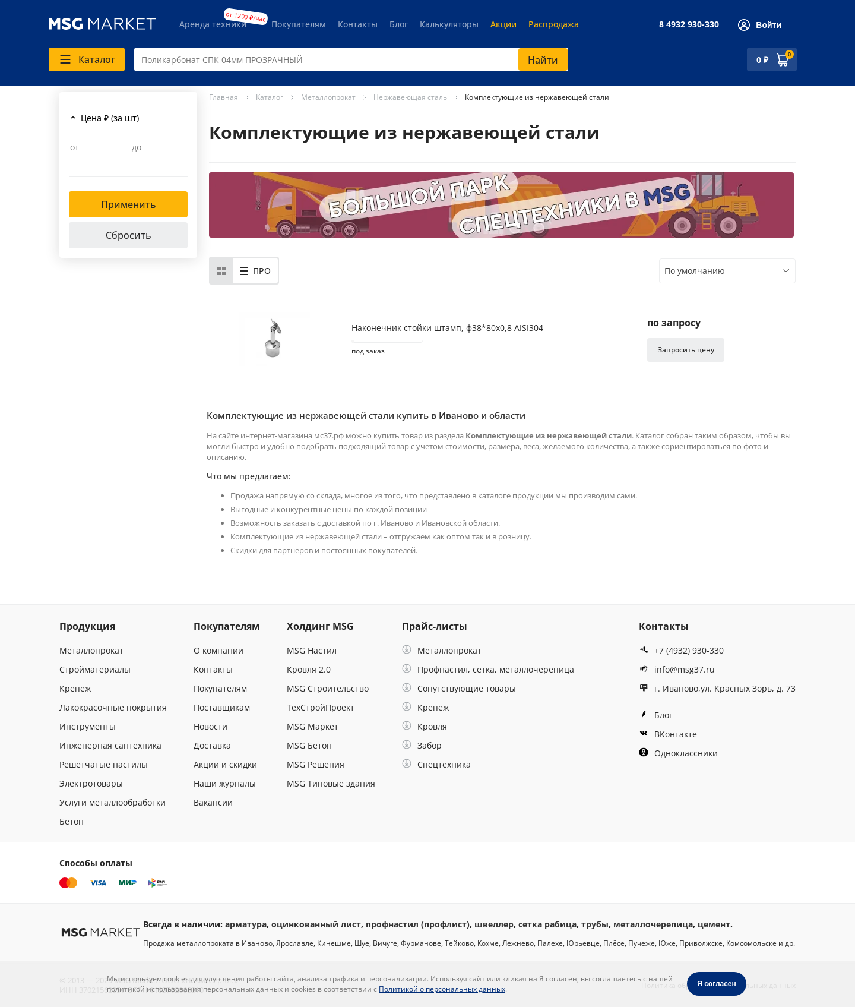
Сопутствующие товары (459, 688)
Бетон (71, 821)
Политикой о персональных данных (442, 989)
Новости (210, 726)
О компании (218, 650)
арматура (246, 924)
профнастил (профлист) (418, 924)
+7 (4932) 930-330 (681, 650)
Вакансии (213, 802)
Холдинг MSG (320, 626)
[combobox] (351, 59)
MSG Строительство (328, 688)
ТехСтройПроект (320, 707)
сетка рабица (547, 924)
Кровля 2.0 (309, 669)
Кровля (424, 726)
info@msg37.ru (677, 669)
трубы (595, 924)
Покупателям (298, 24)
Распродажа (553, 24)
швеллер (494, 924)
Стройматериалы (95, 669)
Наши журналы (225, 783)
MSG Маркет (312, 726)
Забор (422, 745)
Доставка (212, 745)
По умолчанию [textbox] (694, 270)
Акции (503, 24)
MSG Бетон (309, 745)
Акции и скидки (225, 764)
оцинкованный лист (316, 924)
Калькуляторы (449, 24)
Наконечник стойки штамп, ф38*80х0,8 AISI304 (447, 328)
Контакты (358, 24)
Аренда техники (212, 24)
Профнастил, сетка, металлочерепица (488, 669)
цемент (714, 924)
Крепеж (75, 688)
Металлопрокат (91, 650)
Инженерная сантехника (110, 745)
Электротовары (91, 783)
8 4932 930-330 (689, 24)
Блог (399, 24)
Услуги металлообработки (112, 802)
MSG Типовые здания (331, 783)
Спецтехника (436, 764)
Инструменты (87, 726)
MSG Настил (312, 650)
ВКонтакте (668, 734)
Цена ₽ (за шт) (110, 118)
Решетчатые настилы (103, 764)
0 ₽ (762, 59)
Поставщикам (222, 707)
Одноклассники (678, 753)
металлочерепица (653, 924)
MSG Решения (315, 764)
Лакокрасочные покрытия (113, 707)
